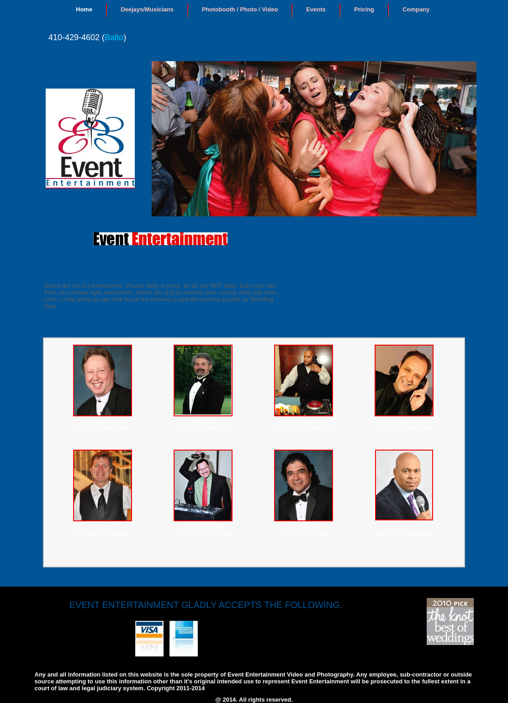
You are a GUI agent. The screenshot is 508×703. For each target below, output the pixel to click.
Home (84, 9)
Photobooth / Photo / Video (240, 9)
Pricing (364, 9)
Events (316, 9)
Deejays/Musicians (147, 9)
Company (415, 9)
